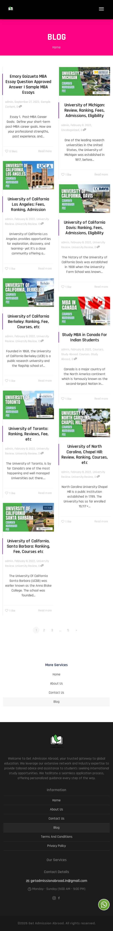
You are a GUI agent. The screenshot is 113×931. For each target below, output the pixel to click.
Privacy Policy (56, 846)
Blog (56, 702)
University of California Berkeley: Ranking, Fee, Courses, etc (28, 326)
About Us (56, 683)
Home (56, 47)
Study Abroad (76, 352)
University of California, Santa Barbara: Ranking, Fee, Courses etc (28, 552)
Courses (92, 350)
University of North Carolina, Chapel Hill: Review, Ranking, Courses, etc (84, 460)
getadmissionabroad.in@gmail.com (59, 880)
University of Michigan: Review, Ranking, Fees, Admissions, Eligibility (84, 110)
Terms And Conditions (56, 836)
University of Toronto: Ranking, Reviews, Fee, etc (28, 438)
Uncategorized (70, 130)
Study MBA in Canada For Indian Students (84, 343)
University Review (27, 221)
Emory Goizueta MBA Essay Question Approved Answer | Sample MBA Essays (28, 84)
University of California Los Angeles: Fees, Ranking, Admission (28, 210)
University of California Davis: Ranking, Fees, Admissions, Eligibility (84, 232)
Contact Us (56, 693)
